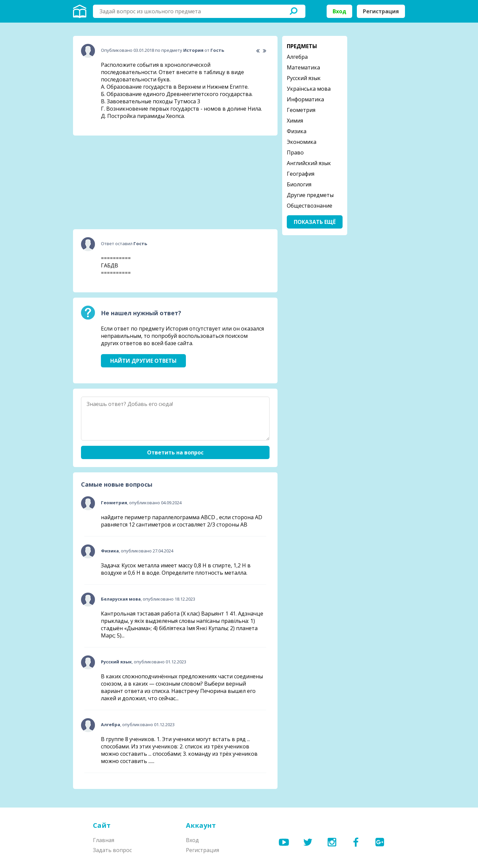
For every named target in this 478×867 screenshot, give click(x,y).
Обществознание (309, 205)
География (300, 173)
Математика (303, 67)
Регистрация (381, 11)
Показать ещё (315, 222)
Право (295, 152)
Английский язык (309, 163)
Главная (103, 840)
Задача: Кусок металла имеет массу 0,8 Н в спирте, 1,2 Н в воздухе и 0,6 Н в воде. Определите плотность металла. (176, 569)
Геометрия (301, 110)
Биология (299, 184)
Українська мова (309, 88)
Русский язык (304, 78)
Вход (339, 11)
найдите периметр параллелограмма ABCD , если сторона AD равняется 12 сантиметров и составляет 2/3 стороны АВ (181, 521)
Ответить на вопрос (175, 452)
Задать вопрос (112, 850)
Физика (296, 131)
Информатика (305, 99)
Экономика (301, 141)
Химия (295, 120)
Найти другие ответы (143, 360)
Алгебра (297, 56)
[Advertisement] (123, 182)
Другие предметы (310, 195)
